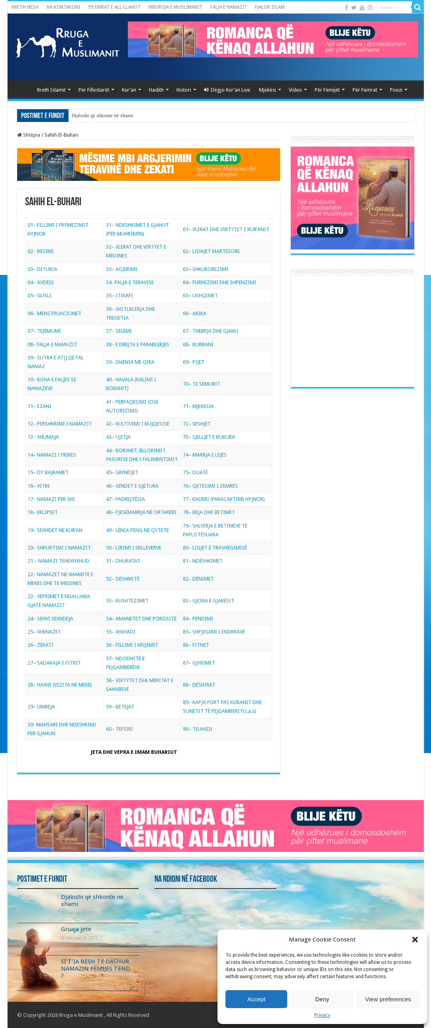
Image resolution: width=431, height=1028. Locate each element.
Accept (256, 999)
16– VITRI (38, 486)
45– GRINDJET (122, 472)
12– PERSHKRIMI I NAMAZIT (59, 424)
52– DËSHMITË (122, 579)
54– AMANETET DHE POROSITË (141, 619)
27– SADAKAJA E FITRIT (54, 663)
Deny (322, 999)
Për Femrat (365, 90)
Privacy (322, 1015)
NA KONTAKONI (63, 7)
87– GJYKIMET (199, 663)
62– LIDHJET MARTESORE (211, 251)
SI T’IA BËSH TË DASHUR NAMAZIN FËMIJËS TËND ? (95, 968)
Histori (183, 90)
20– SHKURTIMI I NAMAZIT (59, 548)
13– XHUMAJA (43, 437)
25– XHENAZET (44, 632)
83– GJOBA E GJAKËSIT (208, 601)
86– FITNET (196, 645)
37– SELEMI (119, 331)
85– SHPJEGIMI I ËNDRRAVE (214, 632)
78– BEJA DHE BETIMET (209, 512)
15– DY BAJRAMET (48, 472)
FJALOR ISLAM (270, 7)
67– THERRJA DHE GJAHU (210, 331)
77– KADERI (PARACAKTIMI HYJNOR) (224, 499)
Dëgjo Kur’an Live (227, 90)
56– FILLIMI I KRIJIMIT (132, 645)
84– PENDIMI (198, 619)
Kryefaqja (22, 88)
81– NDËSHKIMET (203, 561)
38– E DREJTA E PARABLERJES (137, 344)
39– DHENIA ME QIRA (130, 362)
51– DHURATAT (123, 561)
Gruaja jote (76, 929)
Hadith (156, 90)
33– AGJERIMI (121, 269)
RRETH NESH (25, 7)
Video (295, 90)
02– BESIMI (40, 251)
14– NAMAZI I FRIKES (51, 455)
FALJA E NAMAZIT (228, 7)
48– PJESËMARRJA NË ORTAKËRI (141, 512)
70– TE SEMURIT (201, 384)
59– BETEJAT (120, 707)
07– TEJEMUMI (44, 331)
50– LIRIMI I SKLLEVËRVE (133, 548)
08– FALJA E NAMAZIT (52, 344)
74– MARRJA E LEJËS (205, 455)
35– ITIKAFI (119, 295)
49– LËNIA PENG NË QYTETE (137, 530)
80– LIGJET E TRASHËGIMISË (215, 548)
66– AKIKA (194, 313)
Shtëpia (28, 135)
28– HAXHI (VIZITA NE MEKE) (59, 685)
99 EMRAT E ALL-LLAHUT (114, 7)
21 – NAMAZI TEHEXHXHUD (58, 561)
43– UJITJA (118, 437)
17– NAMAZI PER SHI (51, 499)
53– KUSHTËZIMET (127, 601)
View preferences (388, 999)
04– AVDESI (40, 282)
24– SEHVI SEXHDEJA (50, 619)
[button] (415, 940)
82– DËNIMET (198, 579)
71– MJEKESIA (198, 406)
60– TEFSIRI (119, 729)
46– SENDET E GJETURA (132, 486)
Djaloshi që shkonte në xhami (102, 115)
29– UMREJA (41, 707)
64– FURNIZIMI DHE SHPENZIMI (219, 282)
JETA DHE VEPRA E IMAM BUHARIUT (134, 752)
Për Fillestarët (93, 90)
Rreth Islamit (51, 90)
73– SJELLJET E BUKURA (209, 437)
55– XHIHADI (120, 632)
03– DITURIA (42, 269)
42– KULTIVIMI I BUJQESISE (137, 424)
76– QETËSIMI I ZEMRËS (210, 486)
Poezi (396, 90)
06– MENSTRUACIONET (54, 313)
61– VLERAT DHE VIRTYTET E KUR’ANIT (226, 229)
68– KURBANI (198, 344)
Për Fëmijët (327, 90)
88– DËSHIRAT (199, 685)
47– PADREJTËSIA (125, 499)
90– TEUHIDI (197, 729)
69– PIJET (193, 362)
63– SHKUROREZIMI (205, 269)
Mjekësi (267, 90)
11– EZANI (39, 406)
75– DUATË (195, 472)
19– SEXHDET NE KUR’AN (54, 530)
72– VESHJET (197, 424)
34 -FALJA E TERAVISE (130, 282)
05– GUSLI (39, 295)
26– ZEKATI (40, 645)
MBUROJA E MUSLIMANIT (175, 7)
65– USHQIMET (200, 295)
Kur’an (129, 90)
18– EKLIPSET (42, 512)
